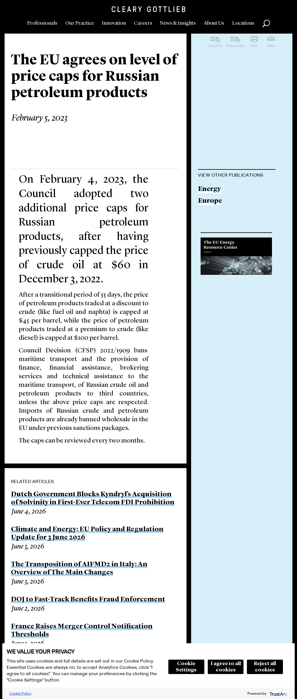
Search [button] (266, 23)
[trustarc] (278, 693)
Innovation (114, 23)
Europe (210, 201)
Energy (209, 189)
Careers (143, 23)
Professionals (42, 23)
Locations (243, 23)
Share (271, 46)
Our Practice (79, 23)
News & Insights (178, 23)
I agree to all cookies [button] (226, 667)
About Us (214, 23)
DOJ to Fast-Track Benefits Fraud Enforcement (88, 599)
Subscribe (215, 46)
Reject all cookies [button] (265, 667)
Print (254, 46)
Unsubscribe (235, 46)
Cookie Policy (20, 693)
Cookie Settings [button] (186, 667)
